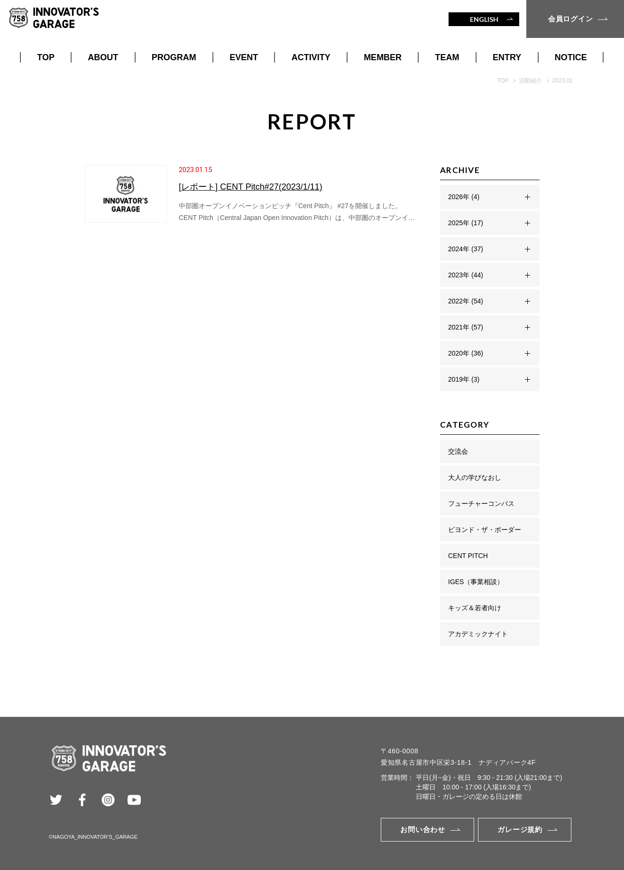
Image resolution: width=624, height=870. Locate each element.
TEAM (447, 57)
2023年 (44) (465, 275)
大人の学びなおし (474, 477)
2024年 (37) (465, 249)
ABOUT (103, 57)
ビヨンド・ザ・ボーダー (484, 529)
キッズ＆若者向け (474, 608)
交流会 (458, 451)
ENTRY (507, 57)
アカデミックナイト (478, 634)
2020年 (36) (465, 353)
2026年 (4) (463, 197)
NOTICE (571, 57)
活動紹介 (530, 80)
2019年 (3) (463, 379)
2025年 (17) (465, 223)
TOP (46, 57)
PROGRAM (174, 57)
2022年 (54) (465, 301)
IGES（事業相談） (476, 582)
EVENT (243, 57)
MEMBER (383, 57)
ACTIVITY (311, 57)
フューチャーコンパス (481, 503)
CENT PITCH (468, 555)
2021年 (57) (465, 327)
